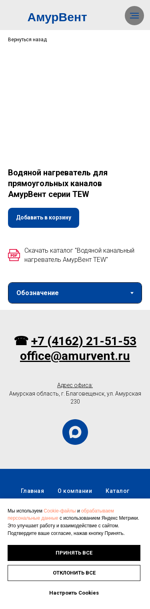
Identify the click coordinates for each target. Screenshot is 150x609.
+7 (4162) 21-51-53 (83, 388)
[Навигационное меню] (134, 15)
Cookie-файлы (60, 511)
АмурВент (57, 17)
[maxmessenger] (75, 479)
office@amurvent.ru (75, 402)
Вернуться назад (27, 39)
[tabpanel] (75, 333)
